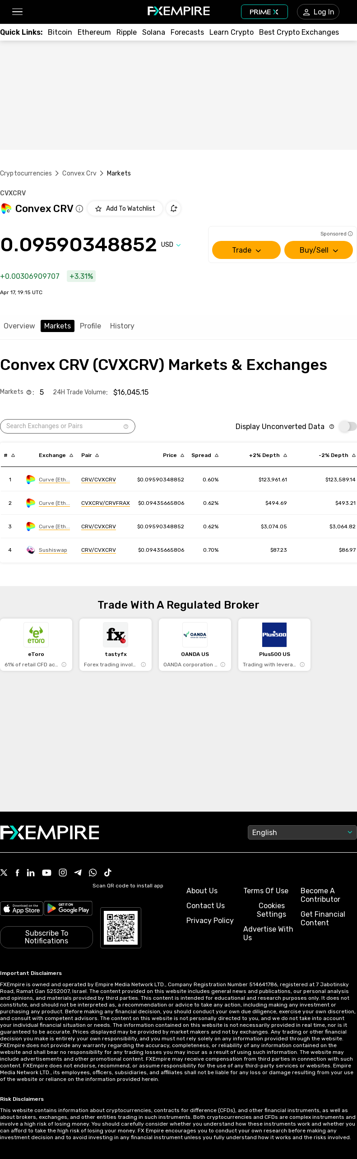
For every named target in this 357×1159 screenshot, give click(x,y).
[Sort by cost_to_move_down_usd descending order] (337, 455)
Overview (19, 326)
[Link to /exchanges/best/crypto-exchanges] (299, 32)
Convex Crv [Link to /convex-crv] (79, 173)
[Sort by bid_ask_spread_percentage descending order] (204, 455)
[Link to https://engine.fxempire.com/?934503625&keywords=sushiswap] (46, 549)
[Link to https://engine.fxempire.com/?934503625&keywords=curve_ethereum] (48, 479)
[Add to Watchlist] (125, 208)
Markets (57, 326)
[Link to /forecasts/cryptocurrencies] (187, 32)
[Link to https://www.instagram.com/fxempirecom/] (63, 873)
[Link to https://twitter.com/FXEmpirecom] (4, 873)
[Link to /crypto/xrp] (126, 32)
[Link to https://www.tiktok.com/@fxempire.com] (107, 873)
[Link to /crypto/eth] (94, 32)
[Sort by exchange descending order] (56, 455)
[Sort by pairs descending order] (90, 455)
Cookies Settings (271, 910)
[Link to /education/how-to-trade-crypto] (231, 32)
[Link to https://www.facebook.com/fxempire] (17, 873)
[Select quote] (171, 245)
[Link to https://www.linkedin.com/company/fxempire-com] (31, 873)
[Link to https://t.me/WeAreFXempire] (78, 873)
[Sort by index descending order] (9, 455)
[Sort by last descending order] (173, 455)
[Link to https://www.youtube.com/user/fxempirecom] (46, 873)
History (122, 326)
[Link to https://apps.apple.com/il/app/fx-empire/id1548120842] (21, 909)
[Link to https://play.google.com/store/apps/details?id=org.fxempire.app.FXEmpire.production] (68, 909)
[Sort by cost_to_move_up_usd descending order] (268, 455)
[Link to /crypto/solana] (153, 32)
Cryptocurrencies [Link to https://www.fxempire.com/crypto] (26, 173)
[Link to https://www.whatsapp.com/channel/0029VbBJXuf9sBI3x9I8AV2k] (93, 873)
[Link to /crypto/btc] (60, 32)
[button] (17, 12)
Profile (90, 326)
